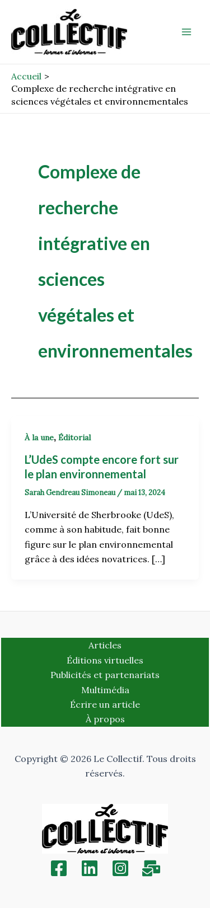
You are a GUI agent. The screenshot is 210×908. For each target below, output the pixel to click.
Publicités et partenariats (105, 674)
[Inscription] (151, 868)
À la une (39, 437)
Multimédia (105, 689)
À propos (105, 718)
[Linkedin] (90, 868)
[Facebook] (59, 868)
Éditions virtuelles (105, 660)
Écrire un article (105, 704)
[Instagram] (120, 868)
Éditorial (74, 437)
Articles (105, 645)
